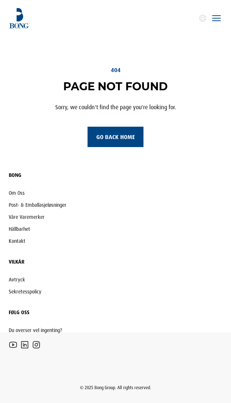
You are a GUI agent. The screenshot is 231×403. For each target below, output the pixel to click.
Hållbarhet (19, 229)
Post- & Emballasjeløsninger (37, 205)
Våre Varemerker (27, 217)
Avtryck (17, 279)
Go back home (115, 137)
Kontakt (17, 241)
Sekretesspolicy (25, 291)
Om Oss (17, 193)
